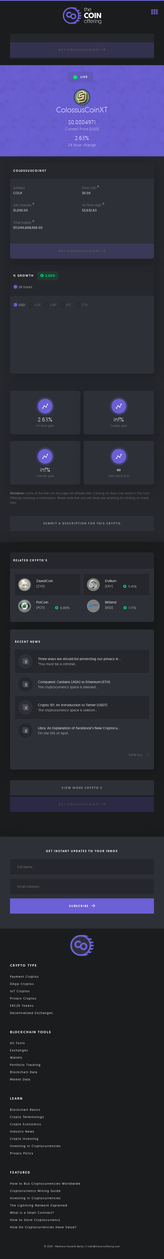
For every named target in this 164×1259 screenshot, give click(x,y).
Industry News (22, 1131)
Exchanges (19, 1050)
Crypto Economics (25, 1124)
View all (138, 755)
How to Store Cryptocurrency (35, 1220)
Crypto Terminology (27, 1117)
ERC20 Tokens (22, 1006)
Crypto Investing (24, 1139)
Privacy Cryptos (23, 998)
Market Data (20, 1079)
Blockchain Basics (25, 1110)
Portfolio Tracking (25, 1065)
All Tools (17, 1043)
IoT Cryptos (20, 991)
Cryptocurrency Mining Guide (35, 1191)
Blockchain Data (23, 1072)
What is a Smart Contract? (32, 1213)
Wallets (16, 1057)
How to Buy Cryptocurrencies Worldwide (45, 1184)
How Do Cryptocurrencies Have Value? (43, 1227)
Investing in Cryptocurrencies (35, 1146)
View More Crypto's (82, 788)
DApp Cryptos (22, 984)
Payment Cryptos (24, 977)
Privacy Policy (22, 1153)
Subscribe (82, 906)
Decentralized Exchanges (31, 1013)
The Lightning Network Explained (38, 1205)
